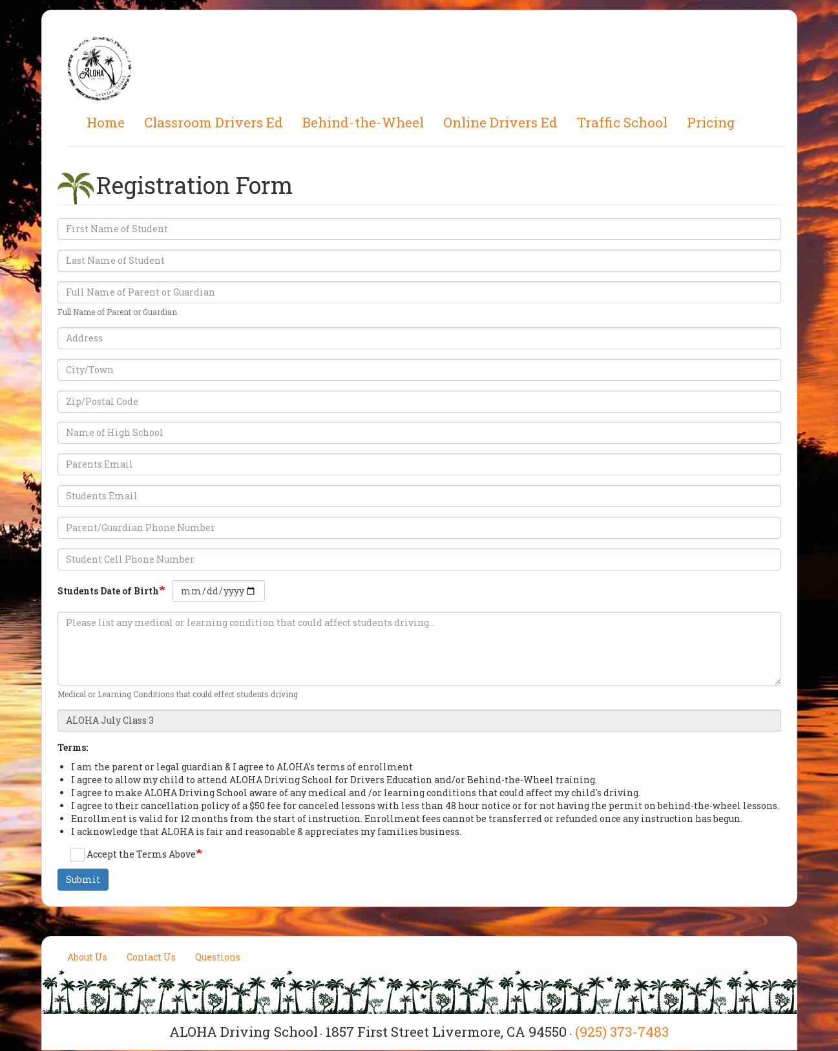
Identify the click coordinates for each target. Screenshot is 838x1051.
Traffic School (622, 122)
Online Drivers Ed (500, 122)
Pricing (711, 122)
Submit (83, 879)
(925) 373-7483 (622, 1032)
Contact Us (151, 957)
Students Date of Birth (108, 591)
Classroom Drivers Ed (213, 122)
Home (106, 122)
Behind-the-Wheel (363, 122)
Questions (217, 957)
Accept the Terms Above (133, 855)
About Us (87, 957)
